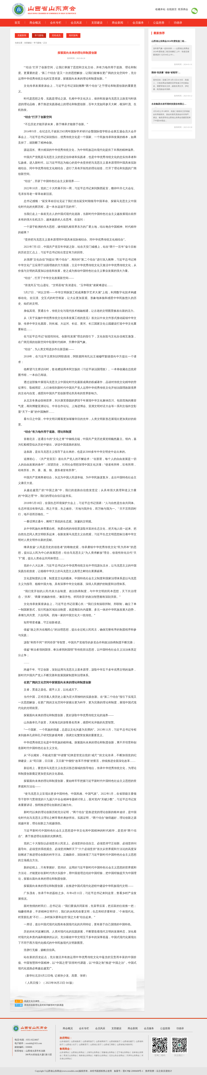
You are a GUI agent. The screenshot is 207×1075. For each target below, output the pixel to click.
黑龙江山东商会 (70, 1055)
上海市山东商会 (92, 1052)
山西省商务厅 (101, 1041)
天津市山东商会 (132, 1055)
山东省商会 (64, 1052)
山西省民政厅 (88, 1041)
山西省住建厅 (128, 1041)
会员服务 (136, 22)
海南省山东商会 (85, 1055)
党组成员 (56, 35)
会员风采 (74, 22)
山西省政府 (75, 1041)
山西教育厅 (83, 1044)
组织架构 (73, 35)
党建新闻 (21, 35)
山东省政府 (64, 1041)
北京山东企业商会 (116, 1055)
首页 (17, 22)
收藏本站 (160, 9)
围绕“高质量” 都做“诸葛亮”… (165, 72)
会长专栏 (53, 22)
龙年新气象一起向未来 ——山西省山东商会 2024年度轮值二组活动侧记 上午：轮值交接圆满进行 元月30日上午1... (171, 51)
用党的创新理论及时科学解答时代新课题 (44, 1005)
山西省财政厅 (114, 1041)
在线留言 (172, 9)
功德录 (175, 22)
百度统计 (167, 1071)
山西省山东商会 (77, 1052)
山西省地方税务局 (124, 1044)
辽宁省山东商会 (123, 1052)
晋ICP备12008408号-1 (133, 1071)
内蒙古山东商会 (100, 1055)
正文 (45, 43)
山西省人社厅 (71, 1044)
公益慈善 (156, 22)
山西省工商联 (109, 1044)
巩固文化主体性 (31, 1001)
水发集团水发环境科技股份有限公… (168, 104)
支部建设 (95, 22)
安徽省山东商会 (108, 1052)
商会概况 (33, 22)
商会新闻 (115, 22)
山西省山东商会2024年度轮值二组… (168, 41)
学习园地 (39, 35)
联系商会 (183, 9)
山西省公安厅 (95, 1044)
